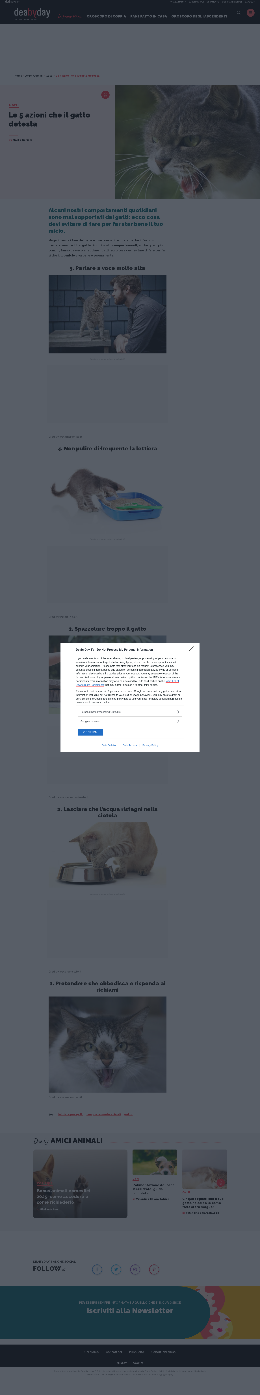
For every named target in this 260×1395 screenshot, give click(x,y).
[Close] (192, 649)
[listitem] (130, 712)
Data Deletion (109, 745)
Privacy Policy (150, 745)
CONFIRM (95, 732)
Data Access (130, 745)
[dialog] (130, 697)
